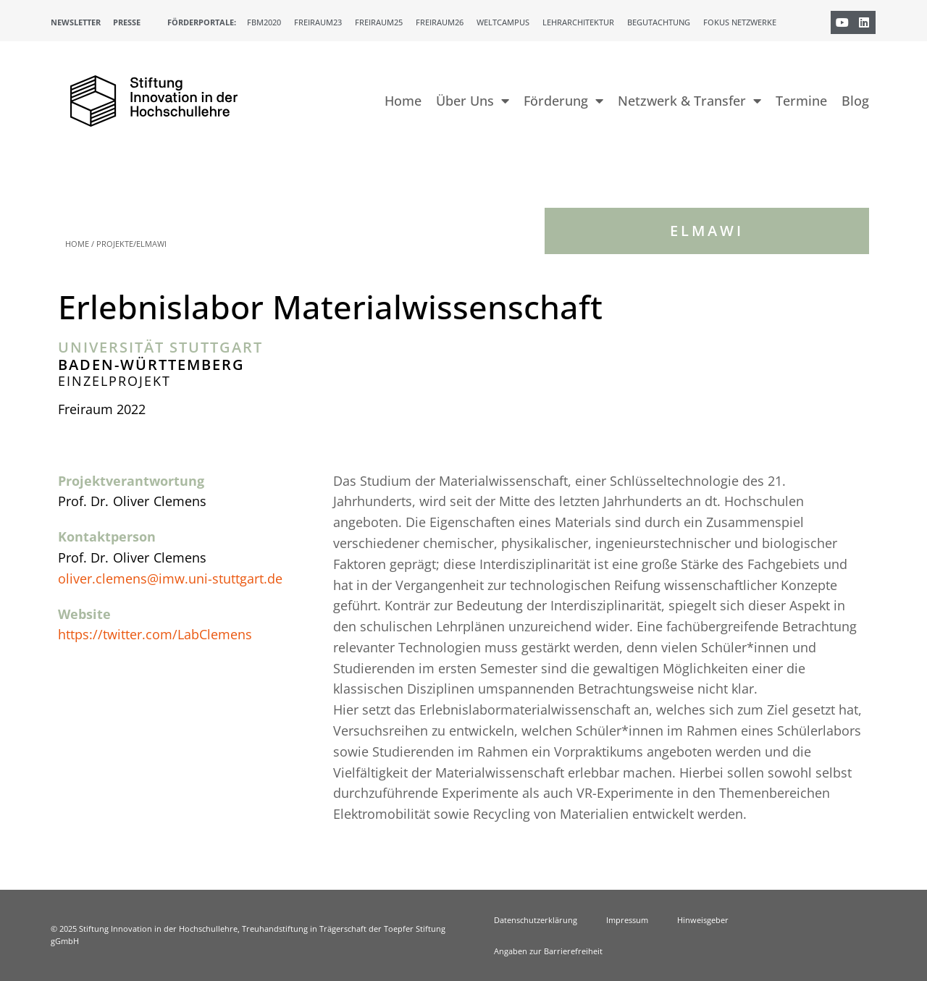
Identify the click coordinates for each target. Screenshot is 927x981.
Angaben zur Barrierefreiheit (548, 951)
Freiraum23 (318, 22)
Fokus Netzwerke (739, 22)
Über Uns (472, 100)
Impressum (627, 919)
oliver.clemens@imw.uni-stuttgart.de (170, 578)
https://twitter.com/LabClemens (155, 634)
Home (403, 100)
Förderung (563, 100)
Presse (126, 22)
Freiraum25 (379, 22)
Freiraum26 (440, 22)
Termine (801, 100)
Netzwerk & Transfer (689, 100)
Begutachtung (658, 22)
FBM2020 (264, 22)
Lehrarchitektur (578, 22)
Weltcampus (503, 22)
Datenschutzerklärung (535, 919)
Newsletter (76, 22)
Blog (855, 100)
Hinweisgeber (703, 919)
